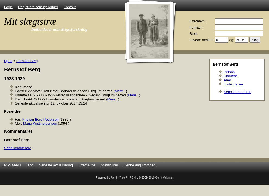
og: (231, 40)
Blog (29, 165)
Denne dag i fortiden (139, 165)
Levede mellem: (201, 40)
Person (229, 72)
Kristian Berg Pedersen (40, 119)
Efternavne (86, 165)
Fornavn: (196, 27)
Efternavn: (197, 21)
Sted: (193, 34)
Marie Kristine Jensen (40, 123)
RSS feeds (12, 165)
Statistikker (109, 165)
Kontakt (70, 7)
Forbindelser (233, 84)
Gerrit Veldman (164, 177)
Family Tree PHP (121, 177)
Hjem (8, 61)
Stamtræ (230, 76)
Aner (227, 80)
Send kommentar (237, 92)
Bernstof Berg (27, 61)
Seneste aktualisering (56, 165)
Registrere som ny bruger (38, 7)
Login (8, 7)
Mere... (120, 91)
